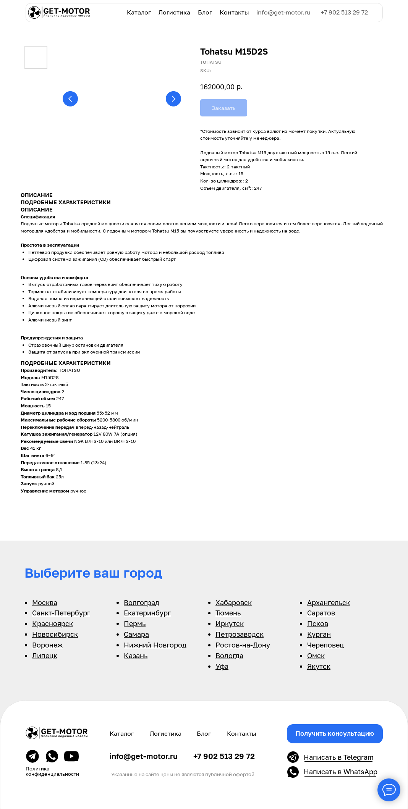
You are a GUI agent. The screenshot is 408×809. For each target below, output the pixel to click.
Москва (44, 602)
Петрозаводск (239, 634)
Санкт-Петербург (61, 613)
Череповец (325, 645)
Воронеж (47, 645)
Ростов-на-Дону (242, 645)
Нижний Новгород (155, 645)
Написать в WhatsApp (340, 772)
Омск (316, 655)
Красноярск (52, 623)
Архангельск (328, 602)
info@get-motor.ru (283, 12)
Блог (205, 12)
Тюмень (228, 613)
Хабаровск (233, 602)
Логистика (174, 12)
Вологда (229, 655)
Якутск (318, 666)
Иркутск (229, 623)
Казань (135, 655)
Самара (136, 634)
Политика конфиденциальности (52, 771)
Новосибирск (55, 634)
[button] (334, 733)
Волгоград (141, 602)
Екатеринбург (147, 613)
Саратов (321, 613)
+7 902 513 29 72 (344, 12)
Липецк (44, 655)
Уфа (221, 666)
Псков (317, 623)
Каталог (139, 12)
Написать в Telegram (339, 757)
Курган (319, 634)
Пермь (135, 623)
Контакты (234, 12)
